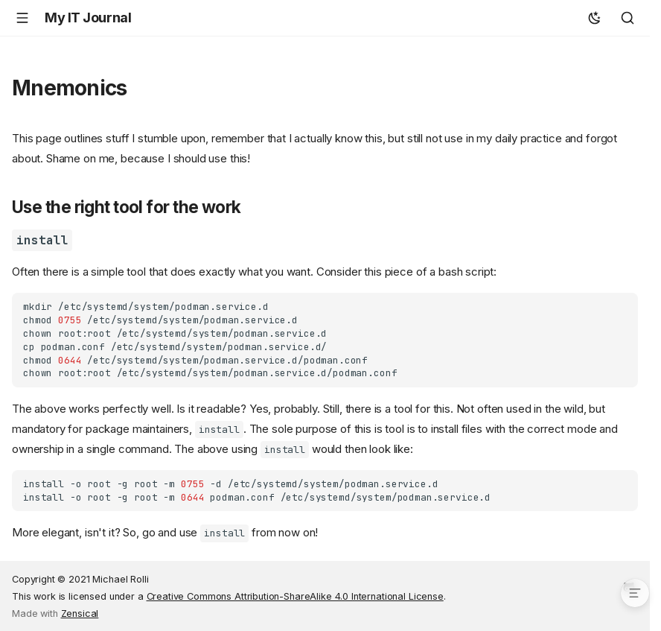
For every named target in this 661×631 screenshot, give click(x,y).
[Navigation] (22, 17)
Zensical (80, 613)
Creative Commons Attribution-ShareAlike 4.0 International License (295, 596)
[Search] (627, 17)
